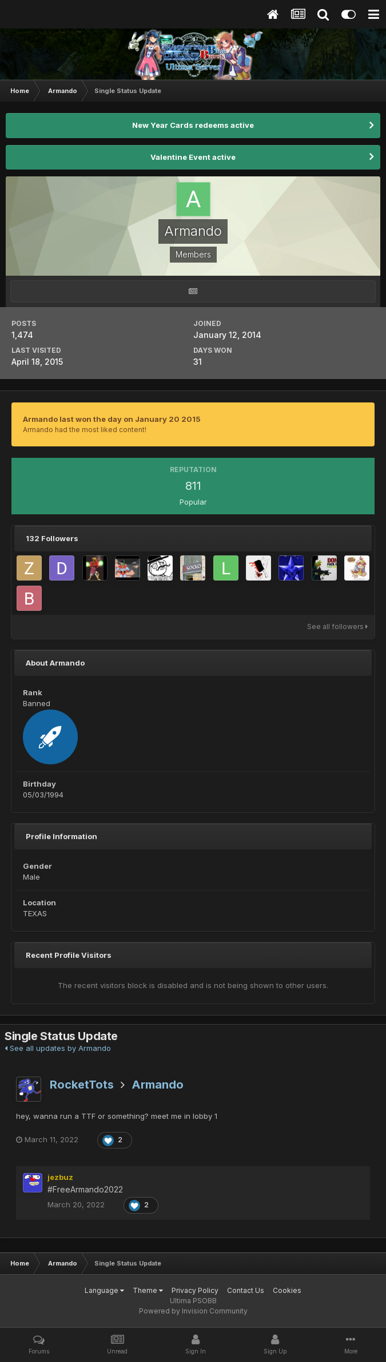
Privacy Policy (195, 1290)
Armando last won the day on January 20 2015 (112, 419)
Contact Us (245, 1290)
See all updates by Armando (58, 1048)
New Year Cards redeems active (193, 125)
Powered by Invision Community (193, 1311)
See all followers (337, 626)
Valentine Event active (193, 157)
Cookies (287, 1290)
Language (104, 1290)
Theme (148, 1290)
